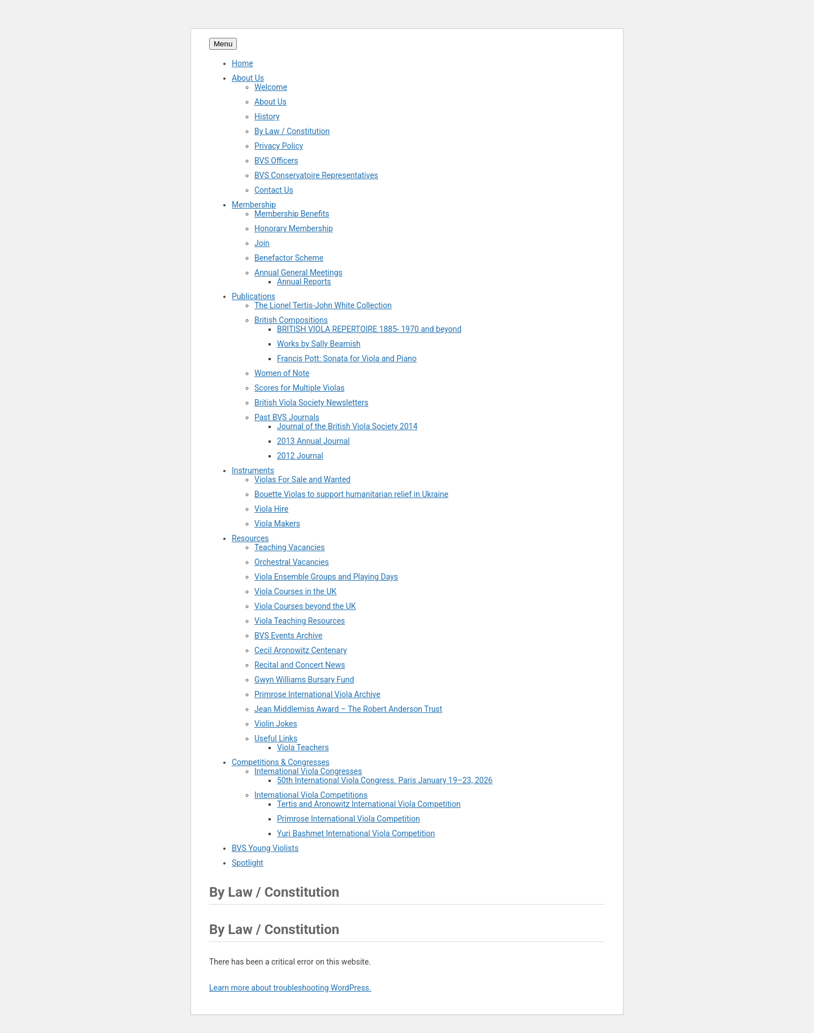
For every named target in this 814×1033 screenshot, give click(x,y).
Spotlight (247, 862)
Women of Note (281, 373)
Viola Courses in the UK (295, 591)
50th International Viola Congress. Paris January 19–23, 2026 (384, 780)
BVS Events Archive (288, 635)
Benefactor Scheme (288, 257)
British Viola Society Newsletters (311, 402)
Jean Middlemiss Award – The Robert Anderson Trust (348, 709)
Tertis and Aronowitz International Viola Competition (369, 804)
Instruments (253, 470)
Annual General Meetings (298, 272)
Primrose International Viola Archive (317, 694)
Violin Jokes (275, 723)
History (267, 116)
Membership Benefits (292, 213)
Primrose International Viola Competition (348, 818)
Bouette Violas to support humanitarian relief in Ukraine (351, 494)
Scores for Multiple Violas (299, 387)
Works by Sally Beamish (319, 343)
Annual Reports (304, 281)
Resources (250, 538)
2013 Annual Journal (313, 441)
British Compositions (291, 320)
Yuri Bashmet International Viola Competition (356, 833)
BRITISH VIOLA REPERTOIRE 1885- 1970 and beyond (369, 329)
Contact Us (273, 190)
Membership (254, 204)
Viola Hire (271, 508)
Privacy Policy (278, 145)
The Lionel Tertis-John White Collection (323, 305)
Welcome (270, 87)
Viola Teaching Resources (299, 620)
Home (242, 63)
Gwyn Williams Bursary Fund (304, 679)
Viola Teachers (303, 747)
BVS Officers (276, 160)
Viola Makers (277, 523)
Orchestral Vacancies (291, 562)
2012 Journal (300, 455)
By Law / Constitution (292, 131)
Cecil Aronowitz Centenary (300, 650)
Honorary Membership (293, 228)
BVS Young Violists (265, 848)
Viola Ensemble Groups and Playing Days (326, 576)
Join (262, 243)
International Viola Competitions (310, 794)
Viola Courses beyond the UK (305, 606)
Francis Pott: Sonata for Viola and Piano (347, 358)
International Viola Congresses (308, 771)
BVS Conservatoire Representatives (316, 175)
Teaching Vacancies (289, 547)
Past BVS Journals (286, 417)
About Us (248, 78)
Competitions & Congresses (281, 762)
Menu (223, 44)
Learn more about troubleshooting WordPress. (290, 987)
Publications (253, 296)
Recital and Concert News (299, 664)
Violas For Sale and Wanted (302, 479)
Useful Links (275, 738)
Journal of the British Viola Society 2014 (347, 426)
